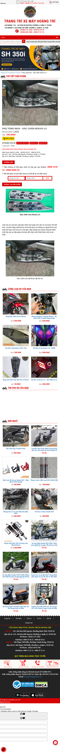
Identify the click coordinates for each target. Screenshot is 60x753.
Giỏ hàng (55, 2)
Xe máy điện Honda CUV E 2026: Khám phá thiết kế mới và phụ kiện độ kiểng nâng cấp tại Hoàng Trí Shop (15, 576)
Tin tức (39, 618)
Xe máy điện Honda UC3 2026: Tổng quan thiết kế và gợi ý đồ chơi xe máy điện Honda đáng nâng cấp (44, 545)
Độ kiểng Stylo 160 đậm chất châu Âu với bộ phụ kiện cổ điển (16, 607)
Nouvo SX (43, 143)
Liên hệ (49, 618)
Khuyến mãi (28, 623)
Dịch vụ (29, 618)
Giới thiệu (18, 618)
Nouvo (18, 73)
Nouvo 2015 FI (22, 143)
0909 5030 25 (12, 170)
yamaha (12, 73)
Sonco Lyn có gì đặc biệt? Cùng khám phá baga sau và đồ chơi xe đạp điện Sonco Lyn (44, 576)
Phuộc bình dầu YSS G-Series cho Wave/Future (16, 544)
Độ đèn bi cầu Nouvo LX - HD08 (44, 348)
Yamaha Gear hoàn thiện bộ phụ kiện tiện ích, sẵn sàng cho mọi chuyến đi (44, 449)
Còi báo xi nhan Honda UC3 (44, 512)
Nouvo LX (34, 143)
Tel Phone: (24, 637)
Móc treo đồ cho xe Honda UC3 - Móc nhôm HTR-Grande (16, 481)
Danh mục (3, 3)
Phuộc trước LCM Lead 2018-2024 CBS (44, 480)
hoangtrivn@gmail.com (32, 677)
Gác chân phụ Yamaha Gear (15, 449)
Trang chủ (4, 73)
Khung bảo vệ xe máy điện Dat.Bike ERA (15, 512)
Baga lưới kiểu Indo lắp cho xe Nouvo (16, 380)
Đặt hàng (10, 138)
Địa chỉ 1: (9, 631)
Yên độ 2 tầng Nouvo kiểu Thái (16, 348)
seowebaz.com (13, 700)
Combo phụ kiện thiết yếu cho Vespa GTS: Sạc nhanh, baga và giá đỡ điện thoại (44, 608)
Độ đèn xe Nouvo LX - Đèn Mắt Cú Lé (44, 380)
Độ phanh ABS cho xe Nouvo (16, 316)
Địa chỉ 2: (9, 642)
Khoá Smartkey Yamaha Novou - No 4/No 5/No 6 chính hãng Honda (44, 317)
